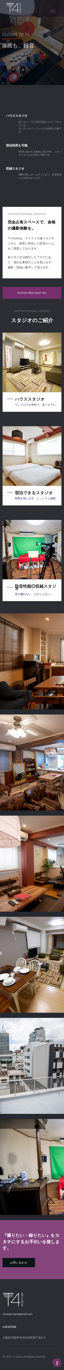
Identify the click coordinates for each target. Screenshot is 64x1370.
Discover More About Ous (32, 292)
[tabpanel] (32, 42)
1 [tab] (13, 68)
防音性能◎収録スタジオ (35, 587)
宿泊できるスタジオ (34, 493)
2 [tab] (18, 68)
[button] (52, 10)
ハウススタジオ (30, 399)
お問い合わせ (18, 1262)
